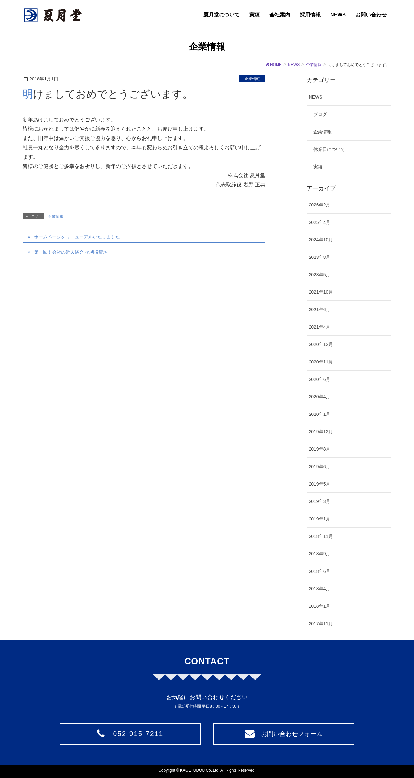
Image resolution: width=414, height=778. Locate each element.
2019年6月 (320, 466)
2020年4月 (320, 396)
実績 (317, 166)
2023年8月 (320, 257)
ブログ (320, 114)
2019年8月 (320, 449)
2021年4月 (320, 327)
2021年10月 (321, 292)
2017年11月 (321, 623)
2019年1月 (320, 518)
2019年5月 (320, 484)
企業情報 (252, 79)
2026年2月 (320, 204)
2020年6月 (320, 379)
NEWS (315, 97)
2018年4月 (320, 588)
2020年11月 (321, 361)
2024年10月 (321, 239)
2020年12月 (321, 344)
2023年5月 (320, 274)
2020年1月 (320, 414)
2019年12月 (321, 431)
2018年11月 (321, 536)
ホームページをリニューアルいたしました (77, 236)
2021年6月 (320, 309)
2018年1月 (320, 606)
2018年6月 (320, 571)
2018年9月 (320, 553)
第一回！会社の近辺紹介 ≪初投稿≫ (71, 252)
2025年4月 (320, 222)
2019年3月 (320, 501)
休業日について (329, 149)
